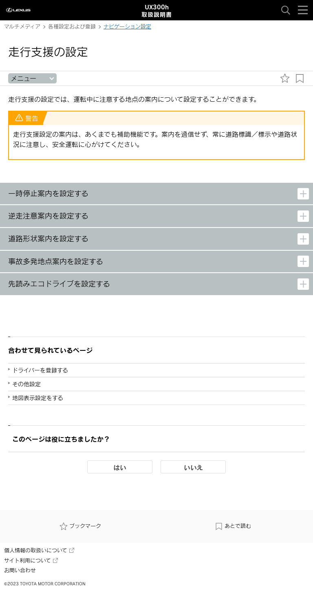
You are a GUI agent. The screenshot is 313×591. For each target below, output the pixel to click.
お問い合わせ (20, 570)
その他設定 (26, 384)
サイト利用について (31, 560)
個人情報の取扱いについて (39, 550)
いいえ (193, 467)
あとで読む (233, 526)
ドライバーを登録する (40, 370)
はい (119, 467)
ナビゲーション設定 (127, 26)
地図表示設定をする (37, 397)
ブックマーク (80, 526)
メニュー (23, 78)
